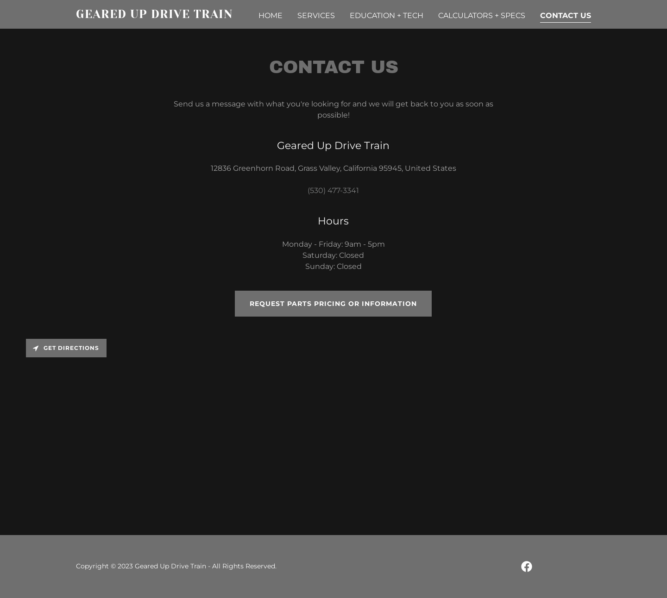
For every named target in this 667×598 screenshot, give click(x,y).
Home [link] (270, 15)
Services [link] (316, 15)
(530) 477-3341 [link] (333, 190)
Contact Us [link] (565, 15)
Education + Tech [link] (386, 15)
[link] (166, 15)
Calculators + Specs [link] (481, 15)
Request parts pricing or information (333, 303)
